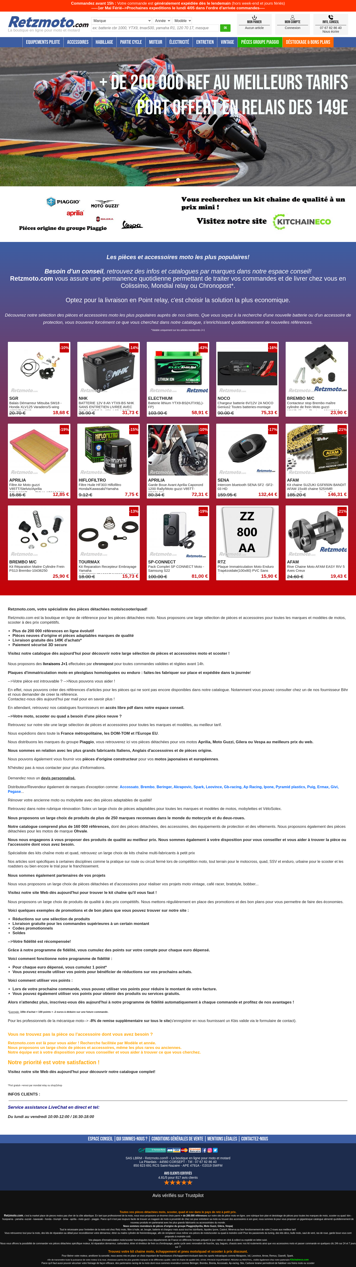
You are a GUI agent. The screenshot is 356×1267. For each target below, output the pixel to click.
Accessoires (77, 42)
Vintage (227, 42)
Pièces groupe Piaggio (260, 42)
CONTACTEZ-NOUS (254, 1139)
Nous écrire (330, 31)
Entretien (205, 42)
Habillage (104, 42)
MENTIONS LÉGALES (222, 1139)
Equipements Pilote (43, 42)
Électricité (179, 42)
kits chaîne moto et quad (56, 853)
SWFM (217, 1165)
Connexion (292, 28)
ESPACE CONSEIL (100, 1139)
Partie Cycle (131, 42)
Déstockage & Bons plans (308, 42)
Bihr (344, 690)
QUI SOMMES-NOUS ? (131, 1139)
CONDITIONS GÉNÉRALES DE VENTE (177, 1139)
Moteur (155, 42)
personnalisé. (63, 778)
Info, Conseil (330, 22)
